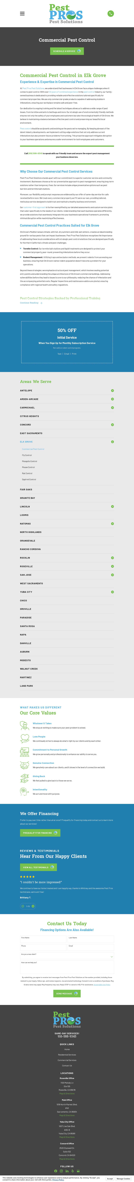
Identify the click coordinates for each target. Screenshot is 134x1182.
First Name (25, 938)
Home (67, 1049)
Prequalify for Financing (40, 833)
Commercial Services (67, 1060)
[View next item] (33, 906)
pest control (89, 92)
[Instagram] (61, 1171)
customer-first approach (34, 207)
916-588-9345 (67, 1037)
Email (66, 354)
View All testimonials (38, 867)
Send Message (67, 993)
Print (74, 354)
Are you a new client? (28, 954)
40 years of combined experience (63, 92)
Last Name (73, 938)
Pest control (25, 128)
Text (59, 354)
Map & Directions (67, 1093)
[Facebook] (55, 1171)
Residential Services (67, 1055)
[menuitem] (65, 391)
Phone (23, 946)
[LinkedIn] (67, 1171)
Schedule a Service (67, 51)
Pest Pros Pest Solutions (33, 88)
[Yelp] (72, 1171)
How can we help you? (29, 963)
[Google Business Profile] (78, 1171)
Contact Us (67, 1066)
